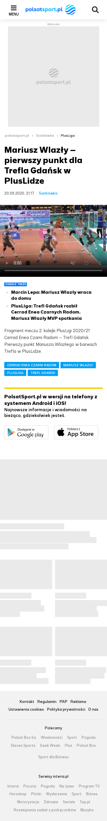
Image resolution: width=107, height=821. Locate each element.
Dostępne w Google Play (48, 429)
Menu (14, 14)
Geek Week (50, 745)
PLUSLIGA (15, 373)
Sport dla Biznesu (53, 757)
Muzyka (87, 810)
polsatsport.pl (17, 135)
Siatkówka (45, 135)
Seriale (69, 802)
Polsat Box (86, 745)
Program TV (89, 786)
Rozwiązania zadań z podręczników (45, 810)
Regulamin (46, 701)
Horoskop (18, 794)
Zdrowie (51, 802)
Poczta (29, 786)
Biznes (92, 794)
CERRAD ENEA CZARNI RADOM (31, 365)
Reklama (78, 701)
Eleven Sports (23, 745)
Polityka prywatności (66, 709)
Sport (72, 737)
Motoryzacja (28, 802)
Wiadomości (51, 737)
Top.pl (85, 802)
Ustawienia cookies (26, 709)
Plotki (36, 794)
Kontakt (26, 701)
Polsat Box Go (23, 737)
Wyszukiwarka (95, 9)
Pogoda (89, 737)
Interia (13, 786)
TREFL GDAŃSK (43, 373)
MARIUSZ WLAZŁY (78, 365)
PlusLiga (68, 135)
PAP (63, 701)
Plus (68, 745)
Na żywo (66, 786)
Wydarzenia (56, 794)
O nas (93, 709)
